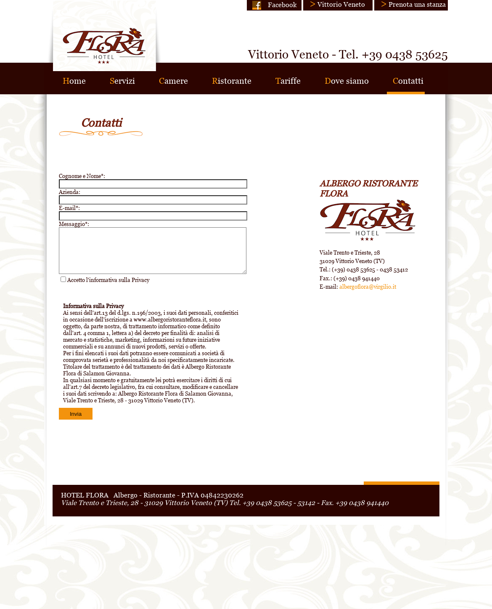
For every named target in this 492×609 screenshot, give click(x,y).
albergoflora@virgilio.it (367, 286)
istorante (231, 81)
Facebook (282, 4)
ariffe (288, 81)
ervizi (122, 81)
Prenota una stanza (417, 4)
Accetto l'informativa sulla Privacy (108, 280)
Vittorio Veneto (341, 4)
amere (173, 81)
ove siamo (347, 81)
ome (74, 81)
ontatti (408, 81)
